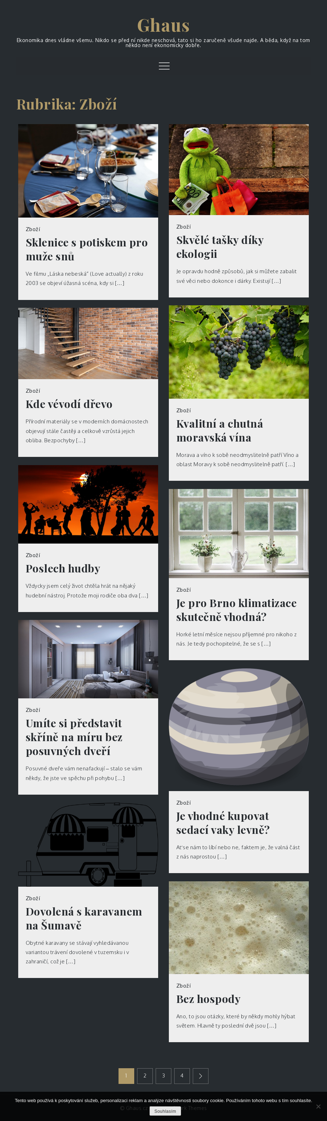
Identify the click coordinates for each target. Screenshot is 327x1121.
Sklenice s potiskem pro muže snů (87, 249)
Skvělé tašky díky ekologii (220, 247)
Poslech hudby (63, 568)
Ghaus (163, 24)
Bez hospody (208, 999)
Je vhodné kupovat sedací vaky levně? (223, 823)
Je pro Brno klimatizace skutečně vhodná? (236, 610)
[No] (318, 1106)
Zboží (33, 229)
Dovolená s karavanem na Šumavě (84, 918)
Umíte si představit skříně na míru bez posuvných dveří (74, 737)
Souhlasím (165, 1111)
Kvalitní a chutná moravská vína (219, 430)
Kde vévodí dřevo (69, 404)
